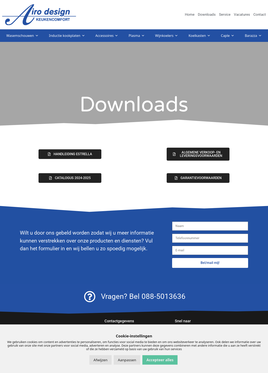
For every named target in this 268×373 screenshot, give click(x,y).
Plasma (136, 35)
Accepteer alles (160, 360)
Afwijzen (101, 360)
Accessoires (106, 35)
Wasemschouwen (22, 35)
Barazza (253, 35)
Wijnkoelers (166, 35)
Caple (227, 35)
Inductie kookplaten (67, 35)
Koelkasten (199, 35)
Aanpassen (127, 360)
